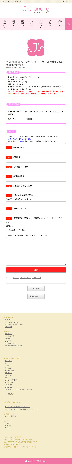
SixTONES (8, 387)
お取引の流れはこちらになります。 (20, 139)
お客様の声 (50, 23)
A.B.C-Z (7, 377)
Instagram (8, 425)
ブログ (7, 423)
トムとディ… (36, 288)
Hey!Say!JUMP (10, 370)
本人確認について (11, 343)
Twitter (7, 428)
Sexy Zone (8, 375)
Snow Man (8, 385)
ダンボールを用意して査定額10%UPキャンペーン (21, 409)
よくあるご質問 (41, 24)
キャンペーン (31, 23)
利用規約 (8, 320)
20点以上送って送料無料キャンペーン (17, 407)
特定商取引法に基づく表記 (14, 324)
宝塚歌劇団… (36, 296)
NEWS (7, 366)
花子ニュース (36, 278)
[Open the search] (68, 24)
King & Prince (9, 382)
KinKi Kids (8, 361)
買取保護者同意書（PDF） (14, 346)
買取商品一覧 (22, 23)
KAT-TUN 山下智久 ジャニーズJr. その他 (18, 389)
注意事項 (20, 141)
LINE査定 (8, 341)
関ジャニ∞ (8, 368)
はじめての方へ (4, 24)
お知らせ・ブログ (60, 23)
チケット (16, 278)
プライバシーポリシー (12, 322)
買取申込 (8, 338)
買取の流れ (13, 23)
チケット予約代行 (25, 278)
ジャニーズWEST (11, 380)
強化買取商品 (9, 394)
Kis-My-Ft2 (8, 373)
